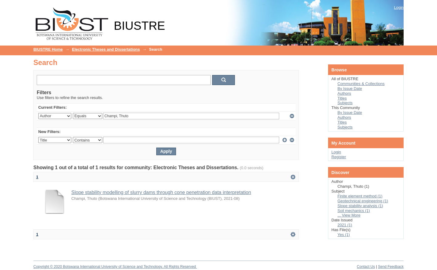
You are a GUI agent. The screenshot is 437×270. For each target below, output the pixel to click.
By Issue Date (349, 88)
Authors (344, 93)
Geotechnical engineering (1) (362, 201)
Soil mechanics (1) (353, 210)
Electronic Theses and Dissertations (106, 49)
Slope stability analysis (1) (360, 205)
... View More (349, 215)
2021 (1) (344, 225)
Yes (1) (343, 234)
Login (399, 7)
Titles (342, 98)
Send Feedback (391, 267)
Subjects (345, 103)
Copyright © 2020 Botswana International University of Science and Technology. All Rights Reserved (115, 267)
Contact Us (366, 267)
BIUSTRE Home (48, 49)
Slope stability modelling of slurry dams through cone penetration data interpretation (161, 192)
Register (338, 157)
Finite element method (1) (359, 196)
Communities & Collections (360, 83)
